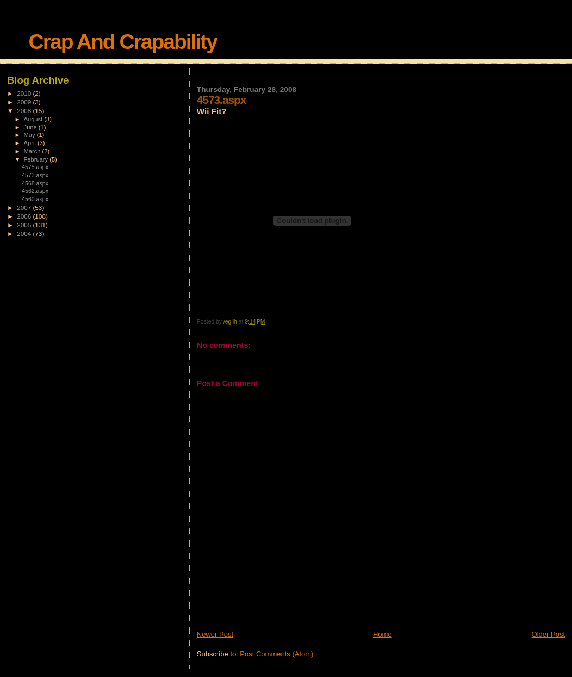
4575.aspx (35, 167)
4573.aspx (35, 175)
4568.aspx (35, 183)
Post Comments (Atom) (276, 654)
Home (382, 634)
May (30, 135)
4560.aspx (35, 199)
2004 (25, 233)
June (31, 127)
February (37, 159)
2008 (25, 110)
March (33, 151)
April (31, 143)
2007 (25, 207)
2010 (25, 93)
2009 (25, 101)
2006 (25, 216)
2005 (25, 224)
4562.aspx (35, 191)
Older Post (548, 634)
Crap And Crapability (123, 41)
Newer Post (215, 634)
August (34, 119)
